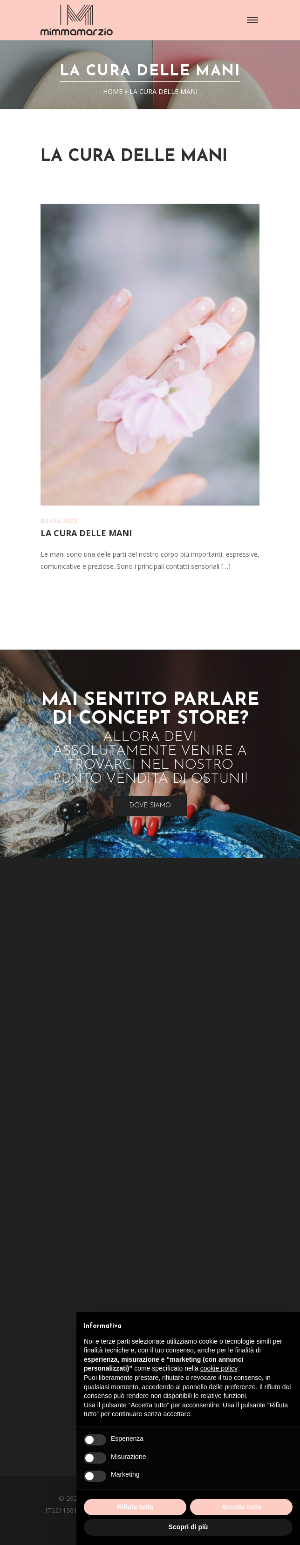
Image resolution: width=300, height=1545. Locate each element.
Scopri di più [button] (188, 1527)
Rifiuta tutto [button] (135, 1507)
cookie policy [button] (218, 1368)
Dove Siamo (150, 805)
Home (113, 91)
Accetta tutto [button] (241, 1507)
